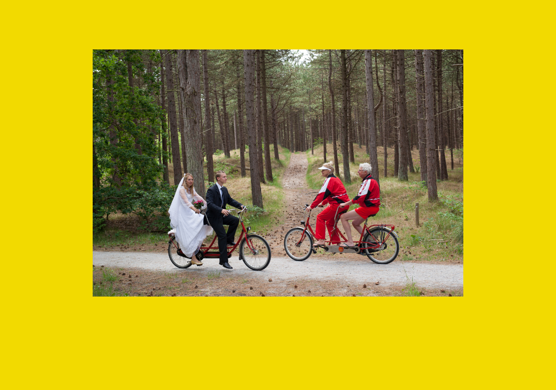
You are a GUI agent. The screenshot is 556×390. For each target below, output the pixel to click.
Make (132, 368)
